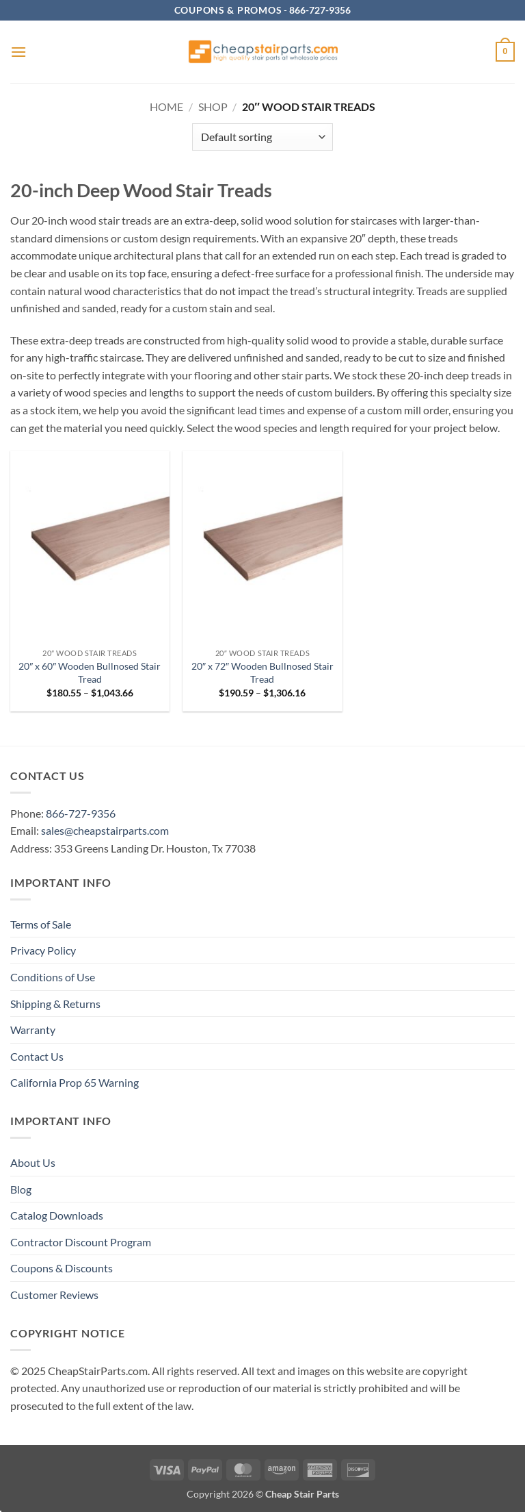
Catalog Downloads (56, 1215)
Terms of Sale (40, 924)
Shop (213, 106)
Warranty (32, 1029)
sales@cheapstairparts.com (105, 830)
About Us (32, 1162)
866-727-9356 (81, 813)
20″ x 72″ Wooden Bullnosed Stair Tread (262, 672)
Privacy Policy (43, 950)
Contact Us (37, 1056)
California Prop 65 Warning (74, 1082)
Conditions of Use (52, 976)
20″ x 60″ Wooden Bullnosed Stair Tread (89, 672)
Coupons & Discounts (61, 1267)
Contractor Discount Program (80, 1241)
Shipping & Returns (55, 1003)
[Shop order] (262, 137)
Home (166, 106)
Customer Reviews (54, 1294)
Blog (20, 1189)
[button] (18, 51)
